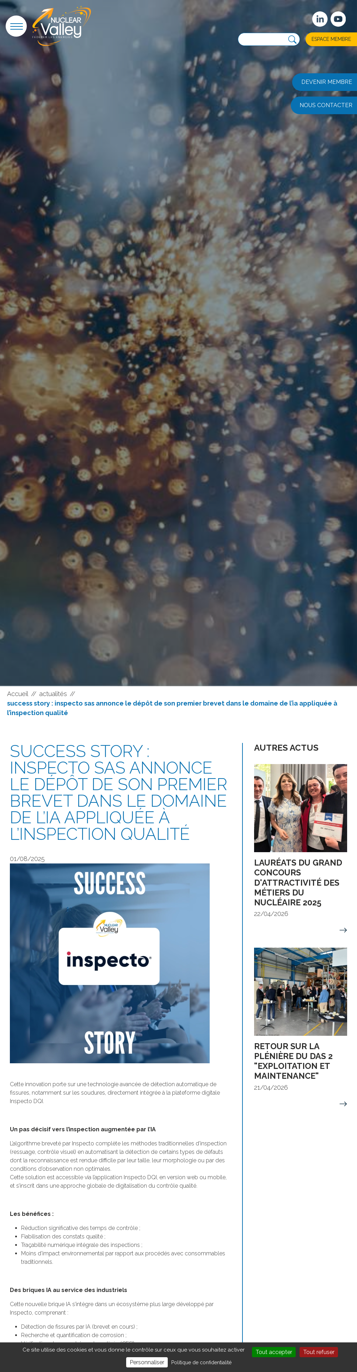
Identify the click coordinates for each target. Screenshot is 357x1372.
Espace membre (331, 39)
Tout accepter (274, 1352)
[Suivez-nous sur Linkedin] (320, 19)
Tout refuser (318, 1352)
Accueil (17, 693)
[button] (16, 26)
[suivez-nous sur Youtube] (338, 19)
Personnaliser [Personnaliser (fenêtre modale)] (147, 1362)
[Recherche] (292, 39)
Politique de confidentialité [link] (201, 1362)
